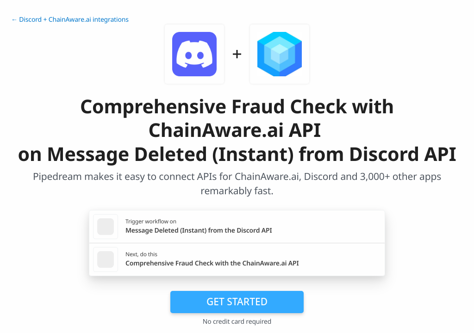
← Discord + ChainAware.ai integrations (70, 19)
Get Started (237, 301)
